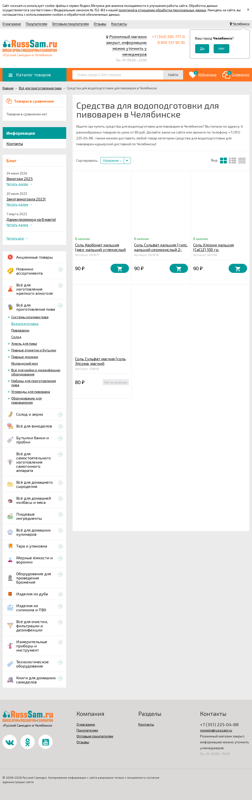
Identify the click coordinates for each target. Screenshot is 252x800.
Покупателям (36, 24)
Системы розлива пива (29, 317)
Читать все (15, 238)
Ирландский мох (24, 363)
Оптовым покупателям (70, 24)
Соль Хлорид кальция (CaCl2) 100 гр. (213, 247)
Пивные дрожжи (24, 357)
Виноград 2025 (19, 178)
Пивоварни (20, 330)
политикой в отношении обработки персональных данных (162, 10)
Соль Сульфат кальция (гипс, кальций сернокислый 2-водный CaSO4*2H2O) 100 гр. (161, 249)
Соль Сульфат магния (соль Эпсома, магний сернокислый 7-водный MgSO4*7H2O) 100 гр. (100, 365)
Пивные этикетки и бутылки (33, 350)
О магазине (11, 24)
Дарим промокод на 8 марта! (31, 219)
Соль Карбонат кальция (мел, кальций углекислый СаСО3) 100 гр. (100, 249)
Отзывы (100, 24)
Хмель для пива (24, 343)
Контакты (119, 24)
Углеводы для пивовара (30, 391)
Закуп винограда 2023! (26, 199)
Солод (16, 337)
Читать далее (17, 184)
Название (112, 160)
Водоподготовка (24, 323)
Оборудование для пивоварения (26, 400)
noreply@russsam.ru (216, 730)
